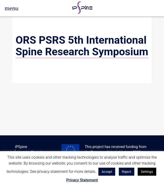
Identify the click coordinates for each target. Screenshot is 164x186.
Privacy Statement (82, 180)
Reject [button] (126, 172)
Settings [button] (147, 172)
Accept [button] (106, 172)
